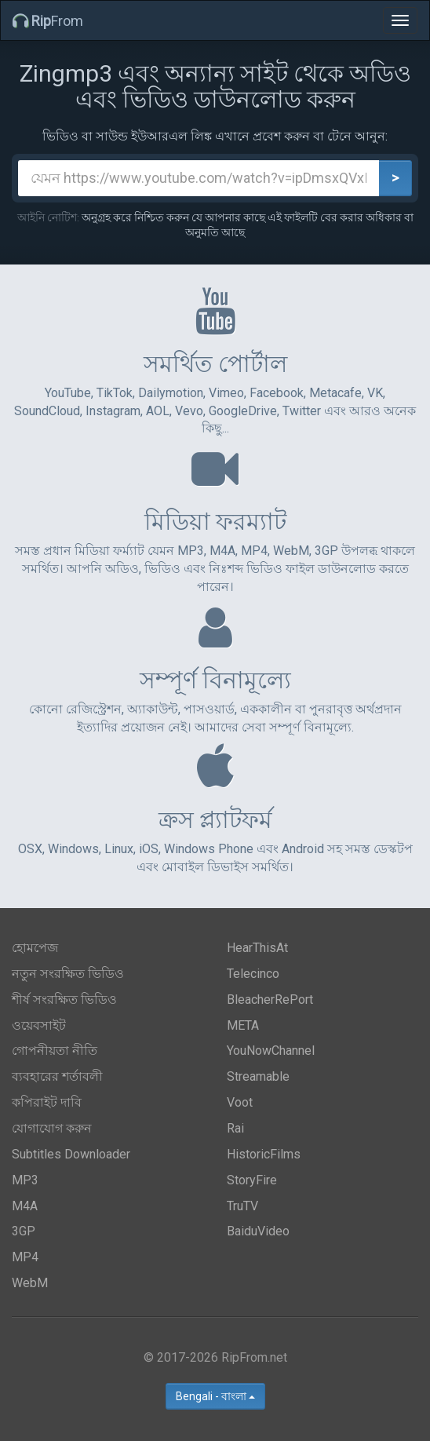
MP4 (25, 1256)
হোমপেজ (35, 947)
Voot (240, 1102)
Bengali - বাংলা (215, 1396)
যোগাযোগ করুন (52, 1128)
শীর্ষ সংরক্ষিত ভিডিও (64, 999)
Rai (235, 1128)
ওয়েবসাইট (39, 1025)
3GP (23, 1231)
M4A (25, 1205)
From (48, 21)
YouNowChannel (271, 1050)
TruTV (242, 1205)
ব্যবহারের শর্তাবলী (57, 1076)
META (243, 1025)
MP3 (25, 1180)
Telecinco (253, 973)
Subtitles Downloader (71, 1154)
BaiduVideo (258, 1231)
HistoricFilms (264, 1154)
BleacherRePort (270, 999)
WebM (30, 1282)
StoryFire (252, 1180)
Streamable (258, 1076)
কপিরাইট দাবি (47, 1102)
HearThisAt (257, 947)
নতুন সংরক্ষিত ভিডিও (68, 973)
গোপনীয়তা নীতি (54, 1050)
